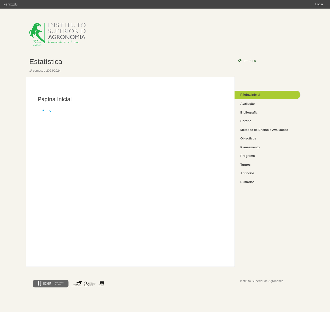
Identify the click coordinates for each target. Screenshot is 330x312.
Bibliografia (249, 112)
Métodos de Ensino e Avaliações (264, 130)
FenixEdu (11, 4)
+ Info (46, 110)
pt (246, 60)
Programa (247, 156)
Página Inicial (250, 94)
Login (319, 4)
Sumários (247, 182)
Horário (245, 121)
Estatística (45, 61)
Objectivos (248, 138)
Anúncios (247, 173)
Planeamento (250, 147)
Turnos (245, 164)
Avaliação (247, 103)
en (254, 60)
